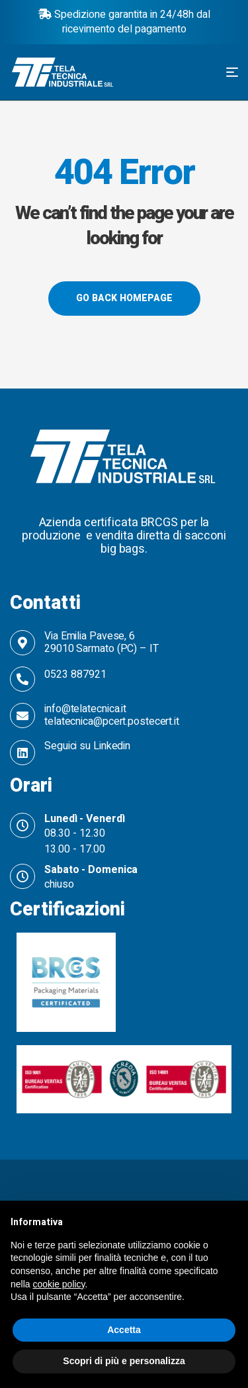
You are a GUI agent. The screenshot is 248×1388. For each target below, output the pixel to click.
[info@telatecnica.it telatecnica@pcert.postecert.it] (22, 715)
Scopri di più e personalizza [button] (124, 1361)
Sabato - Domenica (91, 870)
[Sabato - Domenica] (22, 876)
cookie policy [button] (58, 1284)
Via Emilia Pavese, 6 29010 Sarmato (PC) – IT (101, 642)
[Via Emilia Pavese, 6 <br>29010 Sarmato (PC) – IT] (22, 642)
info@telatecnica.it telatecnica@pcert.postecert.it (111, 715)
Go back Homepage (124, 298)
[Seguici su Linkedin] (22, 752)
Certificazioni (67, 909)
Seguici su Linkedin (87, 746)
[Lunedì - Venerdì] (22, 825)
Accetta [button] (124, 1329)
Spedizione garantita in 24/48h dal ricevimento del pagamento (124, 22)
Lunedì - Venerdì (84, 819)
